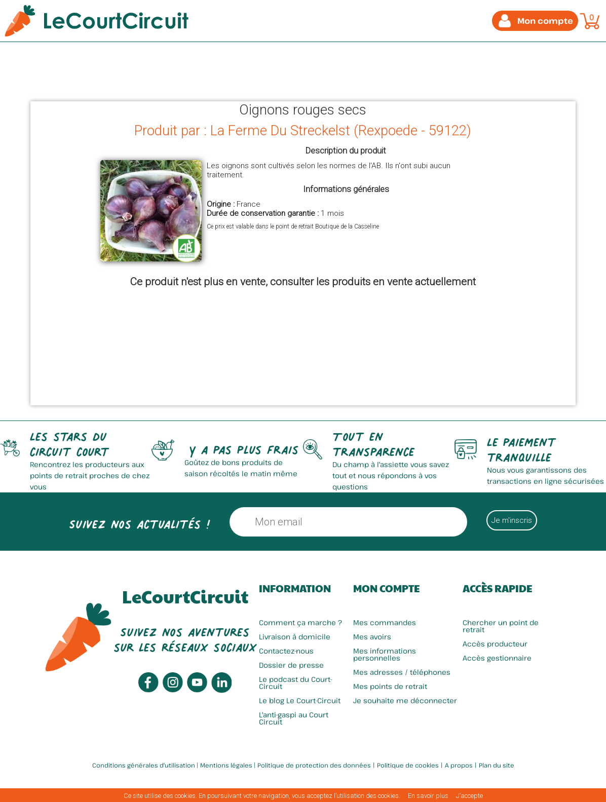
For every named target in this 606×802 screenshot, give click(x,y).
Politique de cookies (408, 765)
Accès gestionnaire (497, 658)
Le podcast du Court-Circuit (295, 682)
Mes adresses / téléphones (401, 672)
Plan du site (496, 765)
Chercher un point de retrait (501, 626)
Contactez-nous (286, 651)
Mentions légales (226, 765)
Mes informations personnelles (384, 654)
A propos (459, 765)
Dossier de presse (291, 665)
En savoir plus (428, 795)
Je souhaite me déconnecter (405, 700)
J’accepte (469, 795)
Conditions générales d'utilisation (143, 765)
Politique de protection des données (314, 765)
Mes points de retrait (390, 686)
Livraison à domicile (294, 636)
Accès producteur (495, 643)
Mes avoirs (372, 636)
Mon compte (386, 588)
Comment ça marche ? (300, 622)
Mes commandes (384, 622)
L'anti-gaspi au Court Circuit (293, 718)
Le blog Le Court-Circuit (299, 700)
